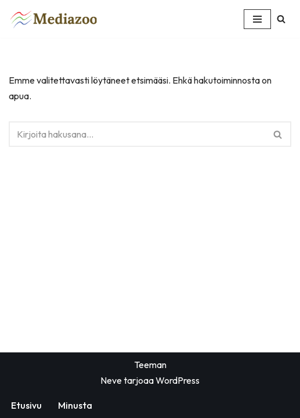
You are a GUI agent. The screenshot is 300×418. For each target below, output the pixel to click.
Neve (111, 380)
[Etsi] (281, 19)
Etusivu (26, 405)
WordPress (178, 380)
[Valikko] (257, 19)
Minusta (75, 405)
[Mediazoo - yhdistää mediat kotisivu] (56, 19)
